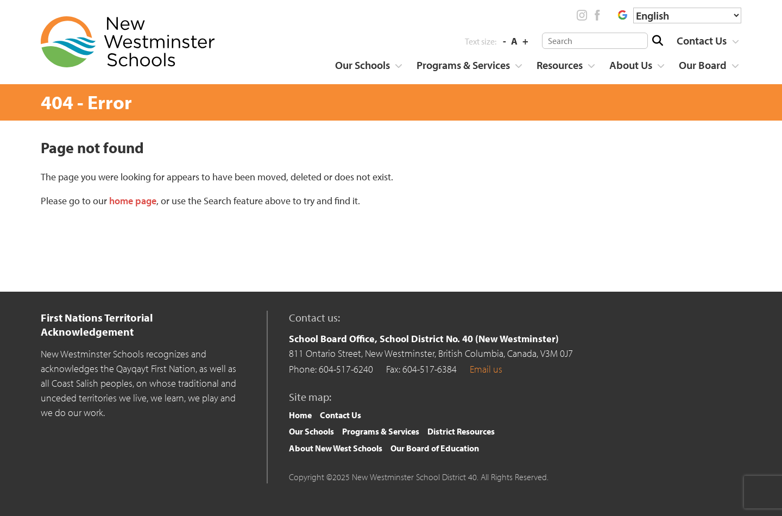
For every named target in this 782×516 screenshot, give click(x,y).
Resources (560, 65)
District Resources (461, 431)
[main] (391, 205)
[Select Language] (687, 15)
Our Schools (362, 65)
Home (300, 415)
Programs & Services (463, 65)
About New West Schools (335, 448)
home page (132, 200)
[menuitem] (704, 41)
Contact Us (702, 40)
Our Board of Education (434, 448)
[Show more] (735, 41)
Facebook (596, 15)
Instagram (582, 15)
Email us (486, 369)
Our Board (703, 65)
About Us (630, 65)
